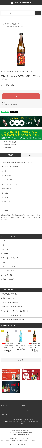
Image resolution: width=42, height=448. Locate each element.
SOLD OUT (21, 96)
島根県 (14, 24)
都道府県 (9, 24)
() (38, 3)
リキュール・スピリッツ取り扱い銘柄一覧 (14, 311)
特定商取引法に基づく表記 (9, 104)
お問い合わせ (4, 414)
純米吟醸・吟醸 (15, 23)
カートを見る (25, 410)
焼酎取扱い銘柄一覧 (7, 298)
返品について (5, 102)
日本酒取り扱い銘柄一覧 (9, 294)
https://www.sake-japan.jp (23, 434)
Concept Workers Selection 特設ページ (13, 319)
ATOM (22, 423)
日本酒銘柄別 (10, 26)
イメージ (31, 155)
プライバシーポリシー (22, 421)
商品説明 (10, 155)
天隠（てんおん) (18, 26)
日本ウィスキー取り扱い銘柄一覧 (12, 307)
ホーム (4, 23)
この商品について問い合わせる (10, 144)
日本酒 (8, 23)
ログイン (3, 410)
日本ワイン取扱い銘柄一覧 (9, 302)
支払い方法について (17, 419)
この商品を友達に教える (8, 142)
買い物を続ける (5, 147)
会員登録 (24, 405)
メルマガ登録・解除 (33, 421)
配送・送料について (28, 419)
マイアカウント (5, 405)
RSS (19, 423)
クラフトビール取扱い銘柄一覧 (11, 315)
